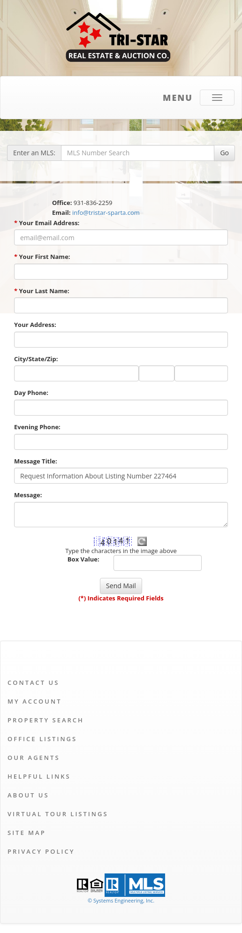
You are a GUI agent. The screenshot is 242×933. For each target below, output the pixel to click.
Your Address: (35, 324)
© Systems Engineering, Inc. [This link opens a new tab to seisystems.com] (121, 900)
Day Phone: (31, 392)
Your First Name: (42, 256)
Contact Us (33, 682)
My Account (35, 701)
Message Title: (35, 461)
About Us (28, 795)
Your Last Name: (41, 291)
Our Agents (34, 757)
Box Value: (83, 559)
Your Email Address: (46, 223)
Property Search (46, 720)
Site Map (27, 832)
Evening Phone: (37, 427)
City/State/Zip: (36, 359)
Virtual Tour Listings (58, 814)
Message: (28, 495)
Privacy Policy (41, 851)
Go (224, 152)
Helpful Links (39, 776)
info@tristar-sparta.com (106, 212)
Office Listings (42, 739)
